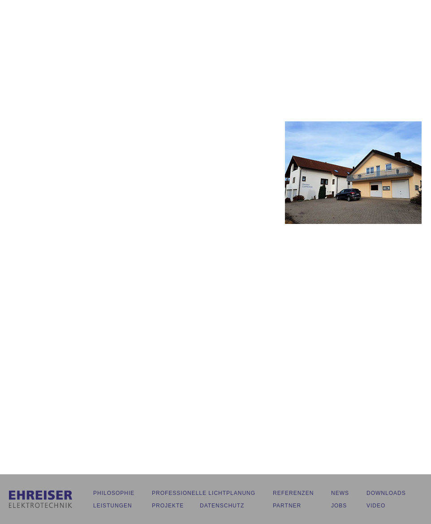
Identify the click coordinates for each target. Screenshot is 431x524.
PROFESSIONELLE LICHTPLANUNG (203, 493)
